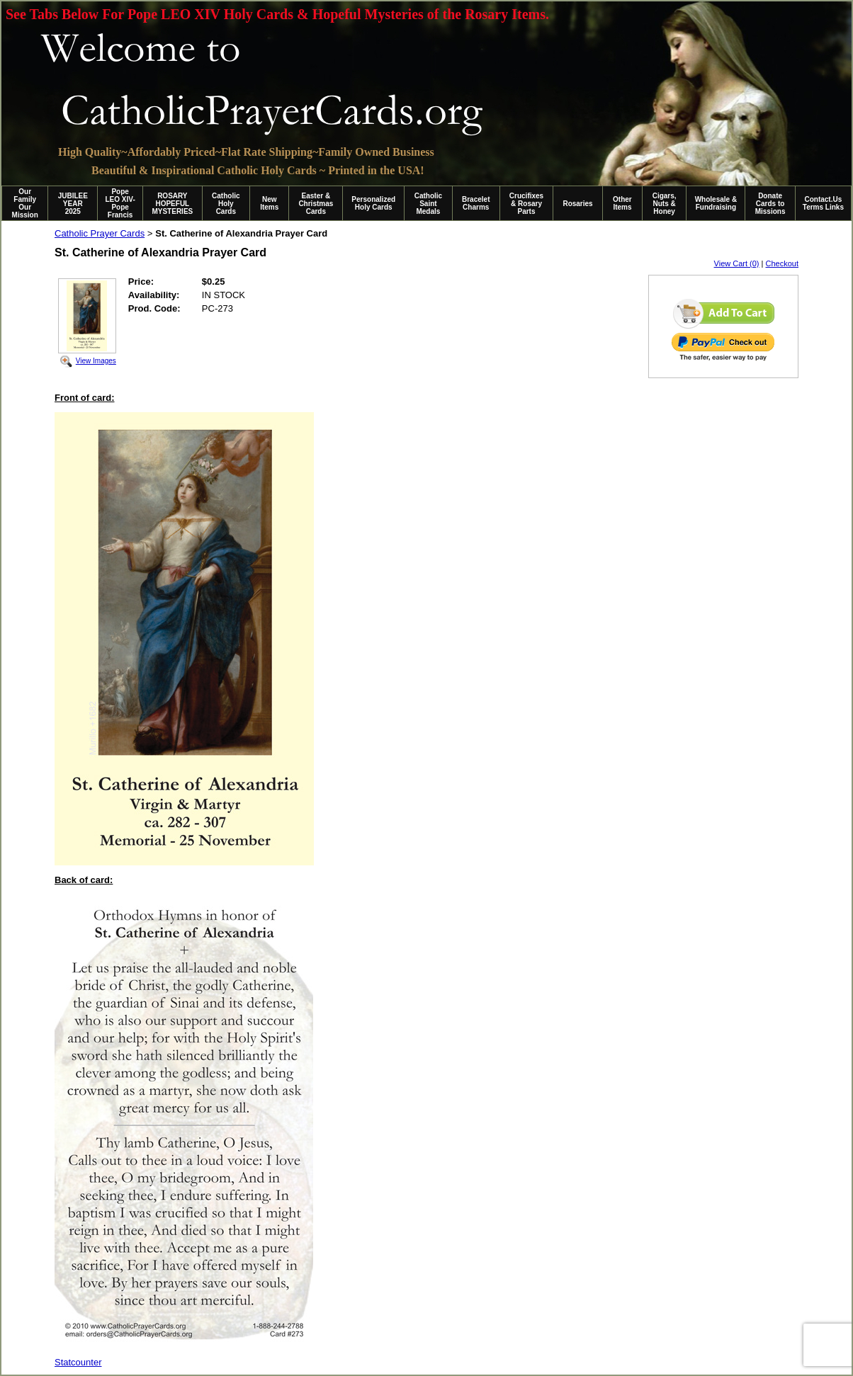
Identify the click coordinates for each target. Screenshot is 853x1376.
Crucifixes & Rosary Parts (526, 203)
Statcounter (78, 1362)
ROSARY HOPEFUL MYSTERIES (172, 203)
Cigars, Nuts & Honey (665, 203)
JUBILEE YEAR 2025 (73, 203)
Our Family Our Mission (25, 203)
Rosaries (577, 203)
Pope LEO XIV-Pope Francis (120, 203)
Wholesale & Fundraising (716, 203)
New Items (269, 203)
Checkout (782, 263)
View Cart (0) (736, 263)
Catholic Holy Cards (225, 203)
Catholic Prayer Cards (100, 233)
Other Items (622, 203)
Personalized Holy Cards (373, 203)
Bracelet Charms (476, 203)
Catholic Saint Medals (428, 203)
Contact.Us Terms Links (823, 203)
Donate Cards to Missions (770, 203)
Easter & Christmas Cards (315, 203)
